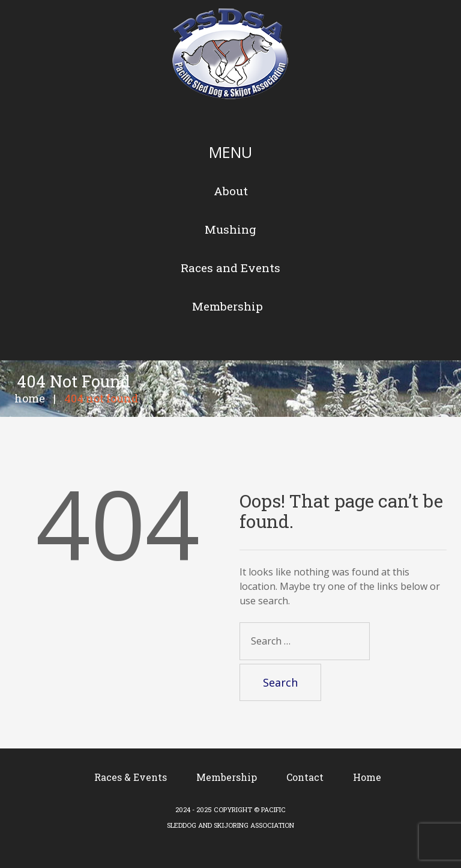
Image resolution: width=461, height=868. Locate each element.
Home (29, 398)
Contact (305, 777)
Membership (226, 777)
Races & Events (130, 777)
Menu (230, 152)
